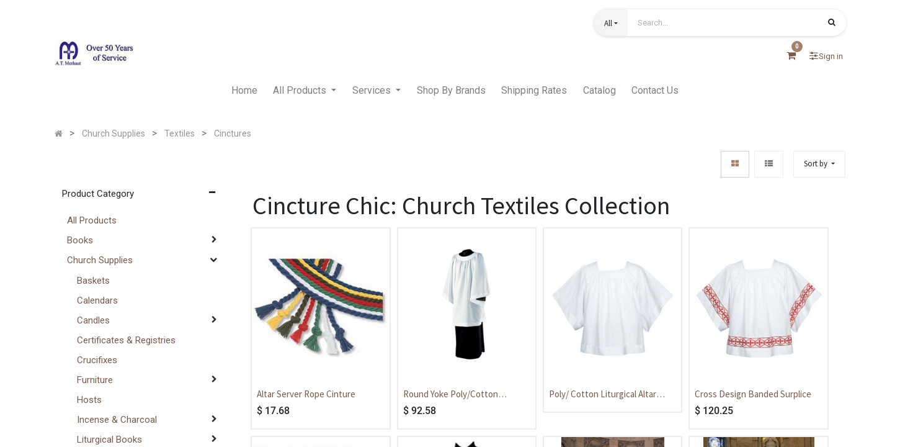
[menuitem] (244, 90)
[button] (611, 22)
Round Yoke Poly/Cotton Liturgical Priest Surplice (450, 395)
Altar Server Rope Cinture (306, 394)
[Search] (831, 23)
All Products (92, 220)
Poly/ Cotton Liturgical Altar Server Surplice (602, 395)
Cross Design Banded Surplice (753, 394)
